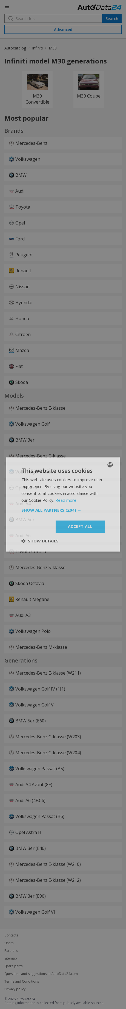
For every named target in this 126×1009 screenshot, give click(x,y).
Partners (11, 950)
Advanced (63, 29)
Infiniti (37, 48)
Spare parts (13, 966)
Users (8, 943)
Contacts (11, 935)
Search (111, 18)
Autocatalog (15, 48)
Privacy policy (14, 989)
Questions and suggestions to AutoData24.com (41, 973)
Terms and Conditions (21, 981)
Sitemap (10, 958)
